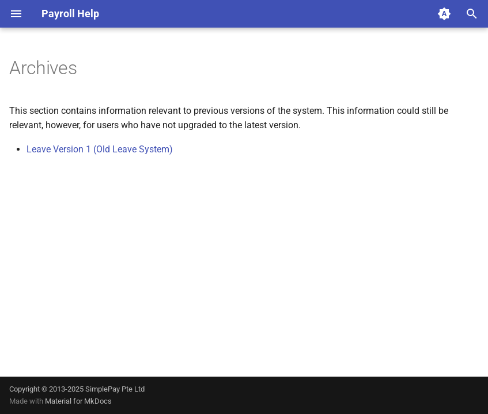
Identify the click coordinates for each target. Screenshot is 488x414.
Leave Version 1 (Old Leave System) (100, 149)
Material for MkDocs (78, 401)
